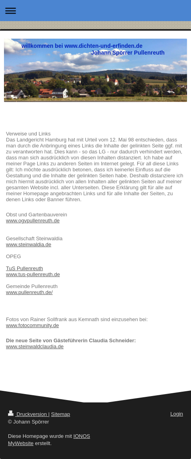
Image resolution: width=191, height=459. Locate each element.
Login (176, 414)
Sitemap (60, 414)
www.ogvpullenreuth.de (32, 221)
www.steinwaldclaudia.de (35, 346)
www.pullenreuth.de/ (29, 292)
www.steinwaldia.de (28, 244)
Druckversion (28, 414)
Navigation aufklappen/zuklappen (95, 10)
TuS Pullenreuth (24, 268)
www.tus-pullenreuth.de (33, 274)
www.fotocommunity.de (32, 325)
